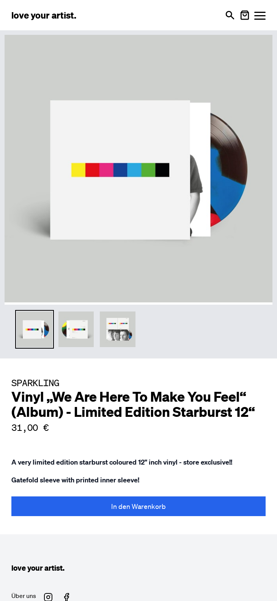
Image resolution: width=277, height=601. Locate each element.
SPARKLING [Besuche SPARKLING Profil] (35, 382)
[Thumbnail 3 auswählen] (117, 329)
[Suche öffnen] (230, 15)
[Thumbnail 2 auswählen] (76, 329)
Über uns (23, 595)
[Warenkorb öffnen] (245, 15)
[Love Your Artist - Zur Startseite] (43, 15)
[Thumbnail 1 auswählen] (34, 329)
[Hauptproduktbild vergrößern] (138, 168)
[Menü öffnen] (260, 15)
